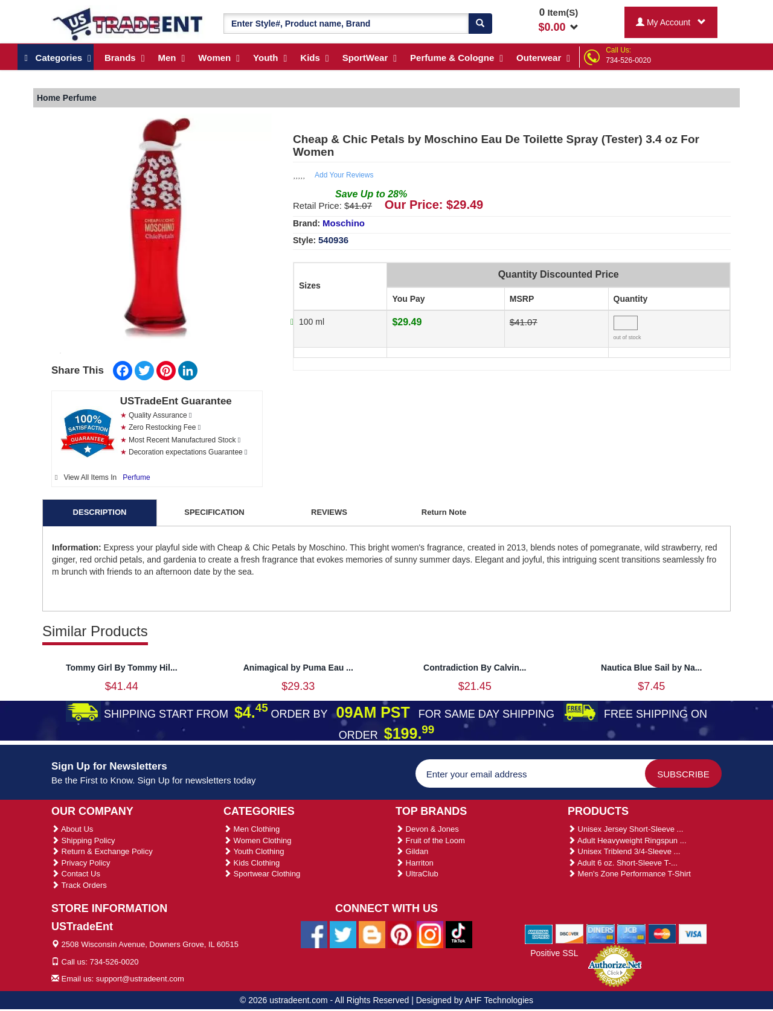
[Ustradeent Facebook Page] (314, 934)
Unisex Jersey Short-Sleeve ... (625, 829)
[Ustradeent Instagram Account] (430, 934)
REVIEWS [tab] (329, 512)
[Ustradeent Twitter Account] (343, 934)
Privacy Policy (81, 862)
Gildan (412, 851)
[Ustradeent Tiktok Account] (459, 934)
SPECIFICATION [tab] (214, 512)
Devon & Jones (427, 829)
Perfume (136, 477)
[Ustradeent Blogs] (372, 934)
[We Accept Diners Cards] (600, 934)
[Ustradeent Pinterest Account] (401, 934)
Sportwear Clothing (261, 873)
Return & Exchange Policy (102, 851)
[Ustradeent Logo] (128, 23)
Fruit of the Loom (430, 840)
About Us (72, 829)
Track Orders (79, 885)
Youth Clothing (253, 851)
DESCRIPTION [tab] (100, 512)
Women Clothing (257, 840)
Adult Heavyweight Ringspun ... (627, 840)
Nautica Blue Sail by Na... (651, 667)
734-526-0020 (628, 60)
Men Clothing (251, 829)
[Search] (480, 23)
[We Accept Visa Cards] (693, 934)
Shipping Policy (83, 840)
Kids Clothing (251, 862)
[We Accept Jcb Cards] (631, 934)
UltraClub (417, 873)
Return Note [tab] (444, 512)
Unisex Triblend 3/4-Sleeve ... (624, 851)
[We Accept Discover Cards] (570, 934)
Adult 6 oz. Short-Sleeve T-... (623, 862)
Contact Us (75, 873)
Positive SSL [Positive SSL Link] (554, 953)
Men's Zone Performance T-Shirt (629, 873)
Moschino (343, 223)
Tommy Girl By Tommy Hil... (122, 667)
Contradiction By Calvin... (474, 667)
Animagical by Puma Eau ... (298, 667)
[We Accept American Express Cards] (539, 934)
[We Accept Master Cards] (662, 934)
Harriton (415, 862)
